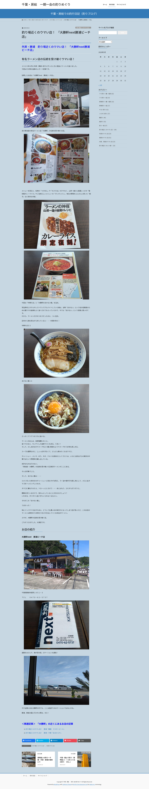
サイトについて (42, 776)
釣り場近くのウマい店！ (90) (108, 130)
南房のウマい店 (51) (105, 138)
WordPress (57, 784)
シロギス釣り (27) (104, 114)
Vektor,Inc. (92, 784)
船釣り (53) (102, 122)
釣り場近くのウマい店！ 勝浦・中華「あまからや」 (44, 733)
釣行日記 (32, 776)
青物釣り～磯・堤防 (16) (106, 102)
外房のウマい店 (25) (105, 134)
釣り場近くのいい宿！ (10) (107, 146)
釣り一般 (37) (103, 126)
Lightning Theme (66, 784)
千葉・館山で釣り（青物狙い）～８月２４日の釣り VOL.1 (67, 759)
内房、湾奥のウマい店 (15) (107, 142)
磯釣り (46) (102, 118)
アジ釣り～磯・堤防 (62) (106, 94)
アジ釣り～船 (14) (104, 98)
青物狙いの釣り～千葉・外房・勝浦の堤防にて (45, 759)
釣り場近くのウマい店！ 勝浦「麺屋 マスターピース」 (45, 729)
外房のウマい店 (50, 746)
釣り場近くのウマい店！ (83, 28)
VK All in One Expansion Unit (80, 784)
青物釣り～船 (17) (104, 106)
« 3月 (100, 85)
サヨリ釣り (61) (104, 110)
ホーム (25, 776)
